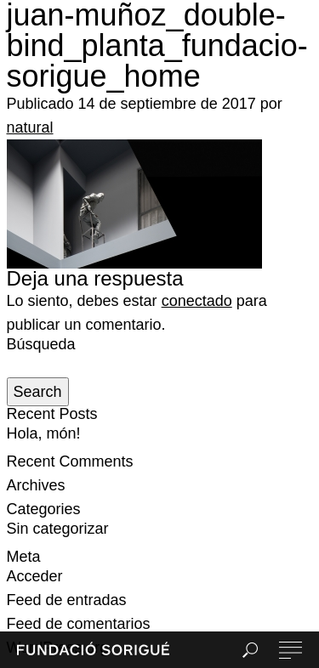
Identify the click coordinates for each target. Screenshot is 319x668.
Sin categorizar (58, 528)
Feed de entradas (67, 600)
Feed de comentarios (79, 623)
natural (30, 127)
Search (38, 391)
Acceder (35, 576)
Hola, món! (44, 433)
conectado (197, 300)
